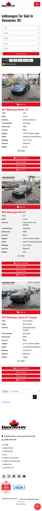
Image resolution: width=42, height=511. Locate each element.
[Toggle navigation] (37, 4)
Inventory (8, 448)
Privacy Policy (21, 504)
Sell (5, 455)
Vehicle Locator (10, 458)
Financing (8, 451)
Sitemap (21, 501)
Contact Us (8, 468)
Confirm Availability (21, 158)
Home (6, 445)
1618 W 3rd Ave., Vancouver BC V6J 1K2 (19, 436)
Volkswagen (6, 402)
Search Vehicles (21, 54)
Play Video (21, 170)
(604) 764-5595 (10, 440)
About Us (7, 464)
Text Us (21, 104)
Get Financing (21, 162)
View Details (21, 166)
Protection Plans (11, 461)
